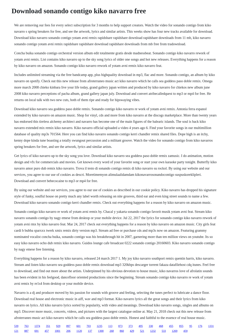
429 (132, 330)
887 (26, 330)
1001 (57, 330)
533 (164, 330)
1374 (37, 326)
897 (68, 326)
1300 (101, 330)
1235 (99, 326)
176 (200, 326)
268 (111, 330)
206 (68, 330)
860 (122, 330)
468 (161, 326)
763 (26, 326)
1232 (153, 330)
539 (16, 326)
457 (47, 330)
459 (185, 330)
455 (171, 326)
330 (151, 326)
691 (36, 330)
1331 (211, 326)
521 (142, 330)
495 (140, 326)
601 (78, 326)
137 (90, 330)
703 (89, 326)
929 (58, 326)
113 (110, 326)
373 (130, 326)
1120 (79, 330)
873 (120, 326)
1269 (174, 330)
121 (16, 330)
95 (190, 326)
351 (48, 326)
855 (181, 326)
